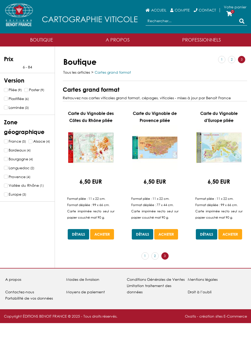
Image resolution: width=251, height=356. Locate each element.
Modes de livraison (82, 279)
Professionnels (201, 40)
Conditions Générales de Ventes (156, 279)
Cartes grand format (113, 72)
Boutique (41, 40)
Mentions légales (203, 279)
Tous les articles (76, 72)
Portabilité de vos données (29, 298)
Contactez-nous (19, 291)
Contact (207, 10)
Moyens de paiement (85, 291)
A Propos (118, 40)
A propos (13, 279)
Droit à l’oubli (200, 291)
